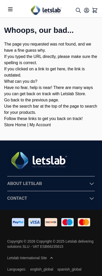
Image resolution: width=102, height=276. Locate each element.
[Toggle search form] (78, 10)
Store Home (15, 125)
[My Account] (86, 10)
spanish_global (69, 269)
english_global (41, 269)
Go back (12, 100)
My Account (40, 125)
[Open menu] (10, 9)
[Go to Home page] (46, 10)
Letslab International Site (30, 257)
